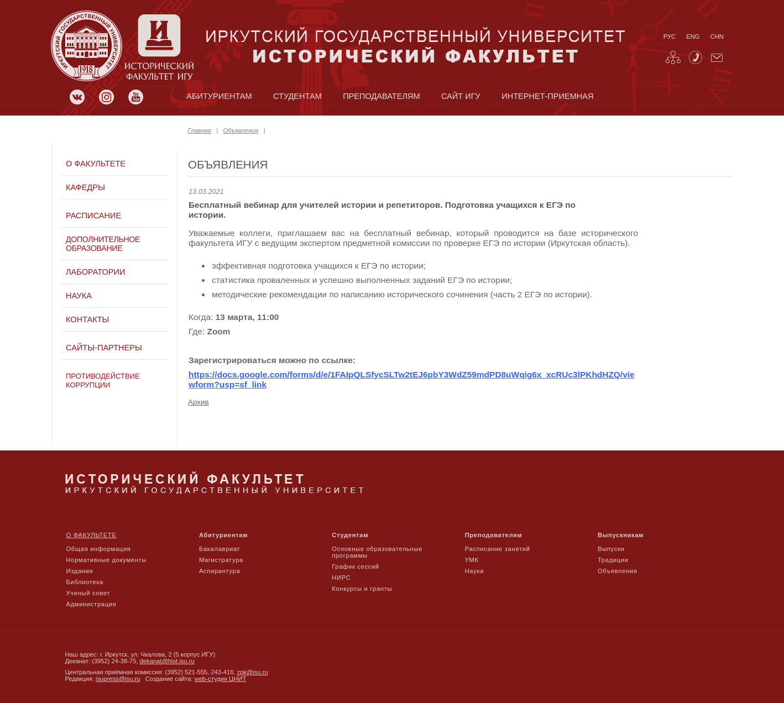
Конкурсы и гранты (362, 588)
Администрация (91, 604)
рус (669, 36)
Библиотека (85, 582)
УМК (472, 560)
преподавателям (381, 96)
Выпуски (611, 548)
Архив (198, 402)
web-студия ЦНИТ (221, 678)
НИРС (341, 577)
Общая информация (98, 548)
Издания (79, 571)
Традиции (613, 560)
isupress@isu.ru (118, 678)
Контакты (87, 319)
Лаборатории (95, 271)
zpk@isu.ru (252, 672)
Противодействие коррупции (103, 380)
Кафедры (85, 187)
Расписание (93, 215)
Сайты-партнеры (104, 347)
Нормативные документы (106, 560)
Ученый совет (88, 593)
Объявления (240, 130)
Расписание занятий (497, 548)
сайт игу (460, 96)
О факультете (96, 163)
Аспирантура (219, 571)
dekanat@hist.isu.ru (167, 661)
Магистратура (221, 560)
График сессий (355, 566)
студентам (297, 96)
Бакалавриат (220, 548)
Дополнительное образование (103, 244)
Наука (79, 295)
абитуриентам (219, 96)
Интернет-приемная (547, 96)
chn (717, 36)
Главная (199, 130)
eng (692, 36)
